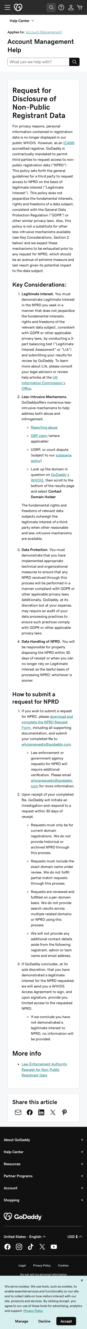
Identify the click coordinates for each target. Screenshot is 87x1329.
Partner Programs (18, 1176)
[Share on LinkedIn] (41, 1112)
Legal (22, 1265)
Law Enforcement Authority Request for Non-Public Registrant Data (44, 1069)
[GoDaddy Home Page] (23, 1217)
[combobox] (38, 62)
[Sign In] (71, 7)
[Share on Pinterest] (64, 1112)
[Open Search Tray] (51, 7)
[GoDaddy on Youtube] (54, 1249)
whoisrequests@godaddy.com (46, 744)
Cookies (63, 1265)
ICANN (68, 143)
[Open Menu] (5, 7)
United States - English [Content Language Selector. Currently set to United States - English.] (25, 1236)
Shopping (11, 1200)
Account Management (44, 32)
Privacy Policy (42, 1265)
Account (10, 1188)
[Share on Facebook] (29, 1112)
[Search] (74, 62)
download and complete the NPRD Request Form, (47, 722)
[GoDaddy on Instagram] (19, 1249)
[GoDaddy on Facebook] (7, 1249)
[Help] (61, 7)
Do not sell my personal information (43, 1274)
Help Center (13, 1152)
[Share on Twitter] (53, 1112)
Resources (12, 1164)
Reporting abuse (44, 427)
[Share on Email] (18, 1112)
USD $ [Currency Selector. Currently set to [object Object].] (75, 1236)
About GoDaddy (17, 1140)
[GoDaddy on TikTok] (30, 1249)
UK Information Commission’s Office (43, 382)
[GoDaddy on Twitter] (42, 1249)
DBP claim (39, 435)
